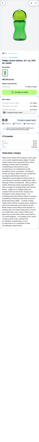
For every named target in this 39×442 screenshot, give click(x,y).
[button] (3, 3)
